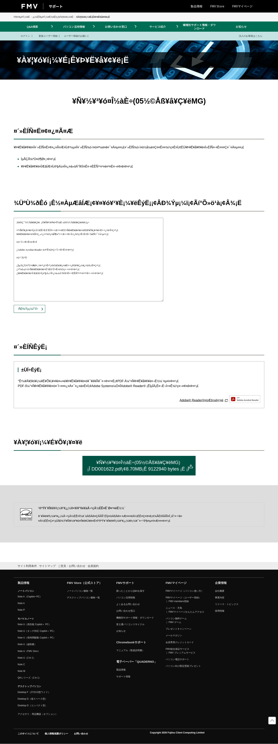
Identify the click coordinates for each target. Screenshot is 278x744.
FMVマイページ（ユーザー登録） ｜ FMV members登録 (183, 599)
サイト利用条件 (27, 565)
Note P (21, 610)
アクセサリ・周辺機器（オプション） (38, 714)
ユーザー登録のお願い (73, 36)
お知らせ (241, 27)
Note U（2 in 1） (26, 657)
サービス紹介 (157, 27)
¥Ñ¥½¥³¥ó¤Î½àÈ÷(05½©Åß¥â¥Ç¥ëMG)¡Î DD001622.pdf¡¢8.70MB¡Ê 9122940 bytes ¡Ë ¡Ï (140, 466)
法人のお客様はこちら (248, 36)
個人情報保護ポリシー (56, 733)
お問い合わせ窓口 (116, 27)
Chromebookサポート (131, 642)
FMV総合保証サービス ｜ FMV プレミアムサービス (180, 651)
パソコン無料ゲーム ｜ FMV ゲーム (176, 620)
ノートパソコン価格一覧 (80, 591)
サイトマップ (47, 565)
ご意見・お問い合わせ (71, 565)
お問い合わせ (81, 733)
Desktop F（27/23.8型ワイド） (34, 692)
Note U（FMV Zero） (29, 651)
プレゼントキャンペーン (178, 628)
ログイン (23, 36)
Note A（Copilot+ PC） (30, 596)
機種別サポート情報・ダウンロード (199, 26)
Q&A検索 (32, 27)
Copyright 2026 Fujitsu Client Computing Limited (177, 732)
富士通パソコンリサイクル (130, 624)
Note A (21, 603)
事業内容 (219, 597)
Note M (21, 671)
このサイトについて (28, 733)
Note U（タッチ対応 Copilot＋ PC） (37, 631)
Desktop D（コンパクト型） (32, 705)
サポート (56, 6)
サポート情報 (123, 676)
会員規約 (93, 565)
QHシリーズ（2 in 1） (29, 677)
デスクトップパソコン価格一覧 (83, 597)
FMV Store (217, 6)
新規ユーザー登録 (46, 36)
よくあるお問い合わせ (128, 604)
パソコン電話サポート (177, 659)
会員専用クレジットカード (180, 642)
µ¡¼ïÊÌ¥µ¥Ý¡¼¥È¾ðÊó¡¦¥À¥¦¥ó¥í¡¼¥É (53, 17)
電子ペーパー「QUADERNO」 (136, 661)
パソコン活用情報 (74, 27)
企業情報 (221, 582)
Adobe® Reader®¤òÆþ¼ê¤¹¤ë (220, 400)
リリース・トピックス (226, 604)
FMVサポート (125, 582)
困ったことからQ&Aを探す (130, 591)
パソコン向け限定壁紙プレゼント (183, 666)
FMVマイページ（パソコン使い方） (184, 591)
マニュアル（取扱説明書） (130, 650)
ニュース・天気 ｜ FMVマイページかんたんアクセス (185, 610)
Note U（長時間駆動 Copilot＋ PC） (37, 637)
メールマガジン (174, 635)
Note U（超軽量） (27, 644)
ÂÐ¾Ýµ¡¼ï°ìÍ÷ (28, 308)
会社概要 (219, 591)
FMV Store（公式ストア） (84, 582)
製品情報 (196, 6)
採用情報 (219, 611)
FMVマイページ (242, 6)
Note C (21, 664)
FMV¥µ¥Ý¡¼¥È (22, 17)
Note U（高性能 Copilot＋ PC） (34, 624)
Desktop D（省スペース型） (32, 698)
